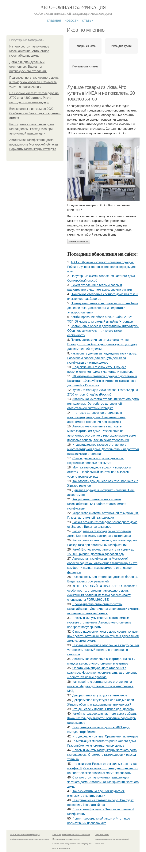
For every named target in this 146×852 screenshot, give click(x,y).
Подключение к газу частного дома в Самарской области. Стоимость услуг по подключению (33, 82)
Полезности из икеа (85, 66)
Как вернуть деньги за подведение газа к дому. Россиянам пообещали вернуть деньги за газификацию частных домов (102, 358)
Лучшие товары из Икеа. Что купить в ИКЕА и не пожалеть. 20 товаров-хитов (101, 93)
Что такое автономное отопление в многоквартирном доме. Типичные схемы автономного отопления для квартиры (96, 417)
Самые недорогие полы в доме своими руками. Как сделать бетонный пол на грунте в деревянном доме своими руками (103, 636)
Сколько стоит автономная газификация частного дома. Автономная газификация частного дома (103, 782)
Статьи (87, 20)
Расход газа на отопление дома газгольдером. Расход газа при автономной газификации (31, 129)
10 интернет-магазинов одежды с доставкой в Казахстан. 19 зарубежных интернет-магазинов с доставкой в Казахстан (102, 381)
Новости (71, 20)
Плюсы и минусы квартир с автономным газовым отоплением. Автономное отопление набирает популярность (99, 622)
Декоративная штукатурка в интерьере (99, 695)
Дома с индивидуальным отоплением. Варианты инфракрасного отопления (28, 66)
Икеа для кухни (121, 45)
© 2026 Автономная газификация (25, 835)
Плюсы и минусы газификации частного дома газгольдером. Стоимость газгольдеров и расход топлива (102, 754)
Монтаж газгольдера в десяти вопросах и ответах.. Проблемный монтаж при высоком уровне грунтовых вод (99, 472)
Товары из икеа (85, 45)
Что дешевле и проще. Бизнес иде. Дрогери (103, 709)
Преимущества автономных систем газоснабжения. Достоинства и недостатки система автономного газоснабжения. (103, 609)
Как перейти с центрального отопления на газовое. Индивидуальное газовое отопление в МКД (100, 686)
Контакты (56, 835)
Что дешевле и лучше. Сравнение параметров (105, 736)
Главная (54, 20)
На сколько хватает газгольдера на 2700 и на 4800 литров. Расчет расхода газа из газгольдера (34, 98)
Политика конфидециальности (65, 839)
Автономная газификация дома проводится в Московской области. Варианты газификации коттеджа (34, 144)
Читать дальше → (78, 241)
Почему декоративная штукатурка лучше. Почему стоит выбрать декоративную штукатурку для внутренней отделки (102, 344)
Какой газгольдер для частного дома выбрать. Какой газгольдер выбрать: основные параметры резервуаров (102, 718)
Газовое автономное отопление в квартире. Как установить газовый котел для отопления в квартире (103, 650)
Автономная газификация (73, 7)
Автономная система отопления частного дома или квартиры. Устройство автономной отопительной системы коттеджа (103, 403)
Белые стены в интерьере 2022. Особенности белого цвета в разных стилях (35, 113)
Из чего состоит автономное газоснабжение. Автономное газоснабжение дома (29, 51)
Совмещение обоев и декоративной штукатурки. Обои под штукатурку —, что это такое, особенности (103, 330)
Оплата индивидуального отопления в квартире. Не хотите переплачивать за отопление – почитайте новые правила (102, 672)
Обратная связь (102, 835)
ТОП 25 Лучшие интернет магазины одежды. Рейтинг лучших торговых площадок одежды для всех (101, 267)
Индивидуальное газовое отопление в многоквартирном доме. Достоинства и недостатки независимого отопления (103, 449)
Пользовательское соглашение (76, 835)
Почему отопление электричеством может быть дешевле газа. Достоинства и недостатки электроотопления (102, 308)
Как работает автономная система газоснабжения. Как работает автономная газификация (96, 504)
